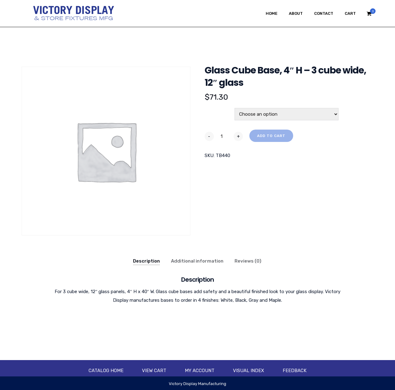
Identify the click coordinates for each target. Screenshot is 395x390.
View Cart (154, 370)
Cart (350, 13)
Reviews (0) (248, 261)
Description (146, 261)
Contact (323, 13)
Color (212, 111)
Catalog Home (106, 370)
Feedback (294, 370)
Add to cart (271, 136)
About (296, 13)
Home (271, 13)
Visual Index (248, 370)
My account (199, 370)
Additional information (197, 261)
